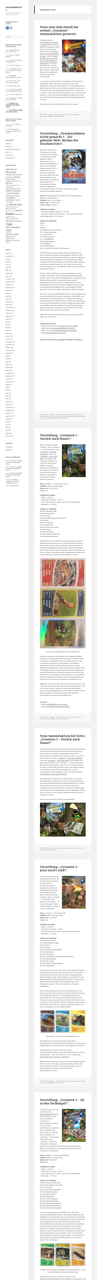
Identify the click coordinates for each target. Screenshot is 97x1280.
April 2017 (8, 396)
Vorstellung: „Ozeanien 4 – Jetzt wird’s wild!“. (59, 868)
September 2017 (10, 382)
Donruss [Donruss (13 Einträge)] (8, 179)
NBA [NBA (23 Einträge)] (17, 211)
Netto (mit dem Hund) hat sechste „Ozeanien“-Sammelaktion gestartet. (59, 30)
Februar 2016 (9, 436)
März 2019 (9, 333)
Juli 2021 (8, 259)
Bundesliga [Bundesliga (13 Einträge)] (9, 175)
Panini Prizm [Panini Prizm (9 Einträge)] (9, 216)
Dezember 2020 (10, 279)
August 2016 (9, 419)
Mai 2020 (8, 293)
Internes (8, 146)
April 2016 (8, 430)
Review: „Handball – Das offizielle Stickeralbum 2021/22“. (14, 462)
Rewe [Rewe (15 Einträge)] (16, 218)
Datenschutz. (9, 447)
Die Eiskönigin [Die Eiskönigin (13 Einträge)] (10, 177)
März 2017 (9, 399)
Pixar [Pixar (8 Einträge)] (13, 216)
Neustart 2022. (15, 486)
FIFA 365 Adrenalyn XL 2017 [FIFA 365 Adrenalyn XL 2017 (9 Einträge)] (13, 185)
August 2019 (9, 319)
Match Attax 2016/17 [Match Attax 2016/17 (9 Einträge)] (11, 208)
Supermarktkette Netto (48, 1114)
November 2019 (10, 310)
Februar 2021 (9, 273)
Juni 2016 (8, 424)
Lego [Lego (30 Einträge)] (7, 195)
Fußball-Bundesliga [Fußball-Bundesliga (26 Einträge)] (13, 191)
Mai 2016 (8, 427)
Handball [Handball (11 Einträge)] (8, 193)
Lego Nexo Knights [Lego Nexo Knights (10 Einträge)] (15, 195)
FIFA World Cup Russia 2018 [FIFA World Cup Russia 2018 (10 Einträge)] (13, 188)
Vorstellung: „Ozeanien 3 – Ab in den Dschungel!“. (62, 1101)
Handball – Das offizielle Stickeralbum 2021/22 (12, 104)
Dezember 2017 (10, 373)
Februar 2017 (9, 402)
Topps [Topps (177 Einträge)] (9, 224)
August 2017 (9, 384)
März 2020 (9, 299)
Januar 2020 (9, 305)
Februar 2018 (9, 367)
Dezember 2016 (10, 407)
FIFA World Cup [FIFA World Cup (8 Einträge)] (10, 187)
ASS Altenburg (62, 717)
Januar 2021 (9, 276)
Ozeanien (62, 114)
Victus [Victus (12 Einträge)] (18, 240)
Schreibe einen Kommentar (57, 116)
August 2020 (9, 290)
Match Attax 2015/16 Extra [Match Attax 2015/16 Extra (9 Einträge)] (12, 207)
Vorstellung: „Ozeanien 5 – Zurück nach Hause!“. (59, 437)
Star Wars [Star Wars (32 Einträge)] (10, 221)
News (7, 152)
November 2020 (10, 282)
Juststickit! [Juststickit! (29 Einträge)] (15, 193)
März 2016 (9, 433)
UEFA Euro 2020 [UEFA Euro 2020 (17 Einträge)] (11, 240)
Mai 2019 (8, 327)
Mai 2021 (8, 265)
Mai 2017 (8, 393)
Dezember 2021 (10, 256)
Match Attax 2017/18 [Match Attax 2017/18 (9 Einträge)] (11, 210)
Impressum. (9, 450)
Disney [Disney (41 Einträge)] (17, 177)
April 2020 (8, 296)
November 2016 (10, 410)
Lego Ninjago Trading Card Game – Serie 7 (14, 110)
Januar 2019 (9, 339)
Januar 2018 (9, 370)
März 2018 (9, 364)
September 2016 (10, 416)
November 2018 (10, 345)
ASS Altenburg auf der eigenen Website (53, 774)
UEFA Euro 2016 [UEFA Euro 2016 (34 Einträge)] (12, 234)
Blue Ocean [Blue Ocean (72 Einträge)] (11, 172)
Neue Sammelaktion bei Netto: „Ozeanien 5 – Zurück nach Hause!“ (62, 739)
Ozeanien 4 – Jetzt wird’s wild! (58, 760)
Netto (57, 114)
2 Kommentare (53, 850)
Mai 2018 (8, 362)
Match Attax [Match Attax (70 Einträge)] (16, 204)
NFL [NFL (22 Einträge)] (21, 211)
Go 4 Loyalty (43, 418)
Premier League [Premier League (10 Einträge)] (10, 218)
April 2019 (8, 330)
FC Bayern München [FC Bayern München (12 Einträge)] (11, 181)
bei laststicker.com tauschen (56, 333)
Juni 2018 (8, 359)
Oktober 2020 (9, 285)
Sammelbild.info (14, 8)
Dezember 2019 (10, 307)
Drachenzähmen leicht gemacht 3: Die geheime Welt (71, 416)
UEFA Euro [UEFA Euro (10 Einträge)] (8, 232)
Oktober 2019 (9, 313)
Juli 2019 (8, 322)
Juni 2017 (8, 390)
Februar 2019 (9, 336)
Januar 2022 (9, 253)
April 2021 (8, 267)
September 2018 (10, 350)
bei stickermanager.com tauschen (65, 330)
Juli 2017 (8, 387)
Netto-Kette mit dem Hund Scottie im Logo (49, 54)
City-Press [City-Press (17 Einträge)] (16, 175)
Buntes (7, 143)
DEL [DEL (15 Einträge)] (21, 175)
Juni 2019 (8, 325)
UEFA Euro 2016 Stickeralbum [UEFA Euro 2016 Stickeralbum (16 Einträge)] (11, 237)
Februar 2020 (9, 302)
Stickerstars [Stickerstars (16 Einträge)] (18, 221)
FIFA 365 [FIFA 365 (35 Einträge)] (9, 183)
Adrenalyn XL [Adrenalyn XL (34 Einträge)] (11, 169)
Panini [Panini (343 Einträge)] (10, 214)
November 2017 (10, 376)
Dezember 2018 (10, 342)
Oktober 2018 (9, 347)
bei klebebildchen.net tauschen (64, 328)
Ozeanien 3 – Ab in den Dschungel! (70, 758)
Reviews (8, 155)
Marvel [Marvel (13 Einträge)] (8, 205)
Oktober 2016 (9, 413)
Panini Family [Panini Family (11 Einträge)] (18, 214)
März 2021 (9, 270)
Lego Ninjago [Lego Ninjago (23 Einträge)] (10, 198)
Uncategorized (10, 158)
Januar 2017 (9, 404)
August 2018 (9, 353)
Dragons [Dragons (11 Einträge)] (13, 179)
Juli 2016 (8, 422)
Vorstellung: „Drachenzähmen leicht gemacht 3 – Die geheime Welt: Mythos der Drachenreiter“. (62, 138)
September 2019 (10, 316)
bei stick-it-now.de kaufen (69, 326)
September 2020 (10, 287)
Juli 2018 (8, 356)
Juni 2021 (8, 262)
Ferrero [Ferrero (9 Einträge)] (19, 181)
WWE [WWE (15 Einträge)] (7, 242)
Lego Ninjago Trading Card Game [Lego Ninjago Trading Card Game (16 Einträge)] (13, 201)
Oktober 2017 (9, 379)
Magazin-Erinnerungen (12, 149)
